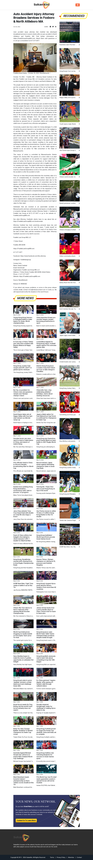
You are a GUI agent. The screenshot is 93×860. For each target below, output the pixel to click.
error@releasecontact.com (37, 290)
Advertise (71, 857)
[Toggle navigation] (77, 4)
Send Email (20, 268)
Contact (79, 857)
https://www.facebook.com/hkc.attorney (33, 256)
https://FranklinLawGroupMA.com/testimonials (28, 221)
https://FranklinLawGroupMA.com (23, 248)
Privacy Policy (61, 857)
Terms (52, 857)
